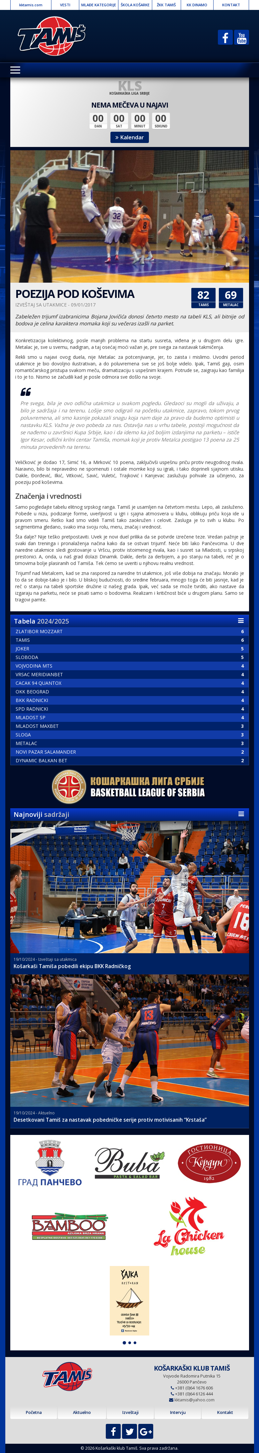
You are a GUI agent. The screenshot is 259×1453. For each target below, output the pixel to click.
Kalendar (129, 137)
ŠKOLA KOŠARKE (135, 4)
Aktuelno (82, 1412)
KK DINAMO (197, 4)
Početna (34, 1412)
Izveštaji (130, 1412)
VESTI (65, 4)
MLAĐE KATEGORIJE (98, 4)
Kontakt (225, 1412)
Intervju (178, 1412)
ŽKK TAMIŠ (166, 4)
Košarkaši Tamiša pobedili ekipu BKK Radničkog (72, 966)
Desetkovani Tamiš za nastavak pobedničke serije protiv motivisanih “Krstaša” (110, 1119)
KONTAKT (231, 4)
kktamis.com (30, 4)
